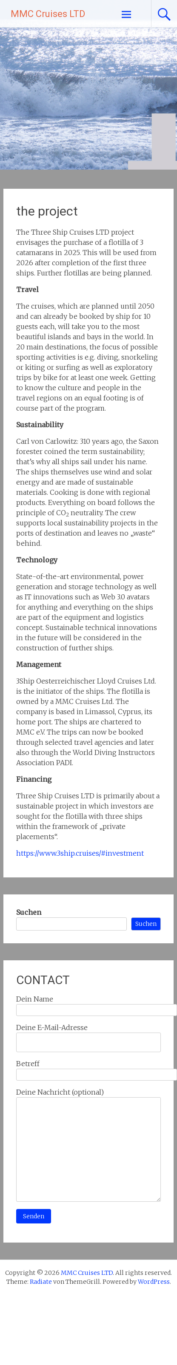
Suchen (28, 912)
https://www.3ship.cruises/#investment (80, 853)
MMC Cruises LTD (48, 14)
